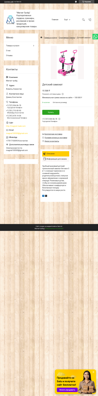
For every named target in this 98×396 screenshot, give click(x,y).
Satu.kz (59, 226)
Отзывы (9, 55)
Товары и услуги (50, 38)
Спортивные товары (67, 38)
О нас (8, 51)
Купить (51, 112)
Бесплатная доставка (53, 134)
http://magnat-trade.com (16, 126)
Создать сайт (9, 2)
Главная (55, 20)
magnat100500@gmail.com (17, 133)
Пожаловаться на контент (54, 228)
